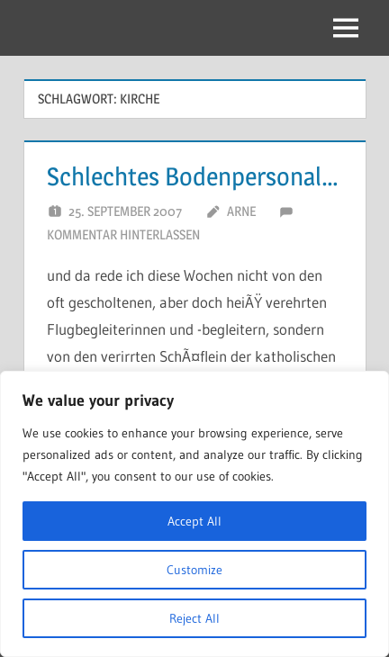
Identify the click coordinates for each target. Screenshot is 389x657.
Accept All (194, 521)
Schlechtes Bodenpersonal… (193, 176)
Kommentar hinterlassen (123, 234)
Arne (241, 211)
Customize (194, 570)
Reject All (194, 618)
